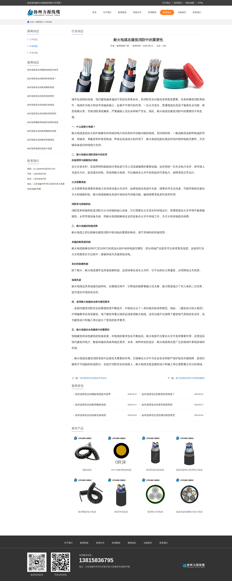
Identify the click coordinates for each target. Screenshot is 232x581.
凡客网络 (142, 577)
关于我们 (166, 3)
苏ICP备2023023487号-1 (116, 577)
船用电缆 (122, 12)
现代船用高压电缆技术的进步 (93, 378)
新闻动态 (167, 12)
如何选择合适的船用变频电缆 (40, 140)
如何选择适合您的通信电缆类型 (41, 113)
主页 (32, 22)
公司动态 (33, 39)
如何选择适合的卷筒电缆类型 (40, 96)
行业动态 (48, 22)
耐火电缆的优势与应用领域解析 (190, 378)
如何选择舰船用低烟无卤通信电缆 (42, 122)
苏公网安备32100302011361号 (165, 577)
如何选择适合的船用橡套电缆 (40, 87)
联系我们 (178, 3)
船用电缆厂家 (123, 46)
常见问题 (33, 53)
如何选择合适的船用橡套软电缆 (41, 131)
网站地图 (190, 3)
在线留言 (182, 12)
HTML (200, 3)
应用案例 (152, 12)
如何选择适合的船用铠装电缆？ (41, 78)
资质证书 (137, 12)
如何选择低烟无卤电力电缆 (39, 148)
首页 (94, 12)
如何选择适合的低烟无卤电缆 (40, 105)
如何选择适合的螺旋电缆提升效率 (42, 70)
